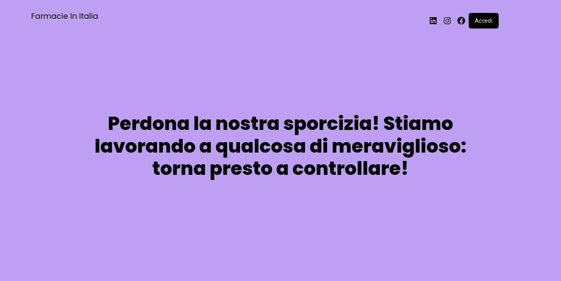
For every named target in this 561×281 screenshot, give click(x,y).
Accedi (483, 21)
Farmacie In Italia (64, 16)
